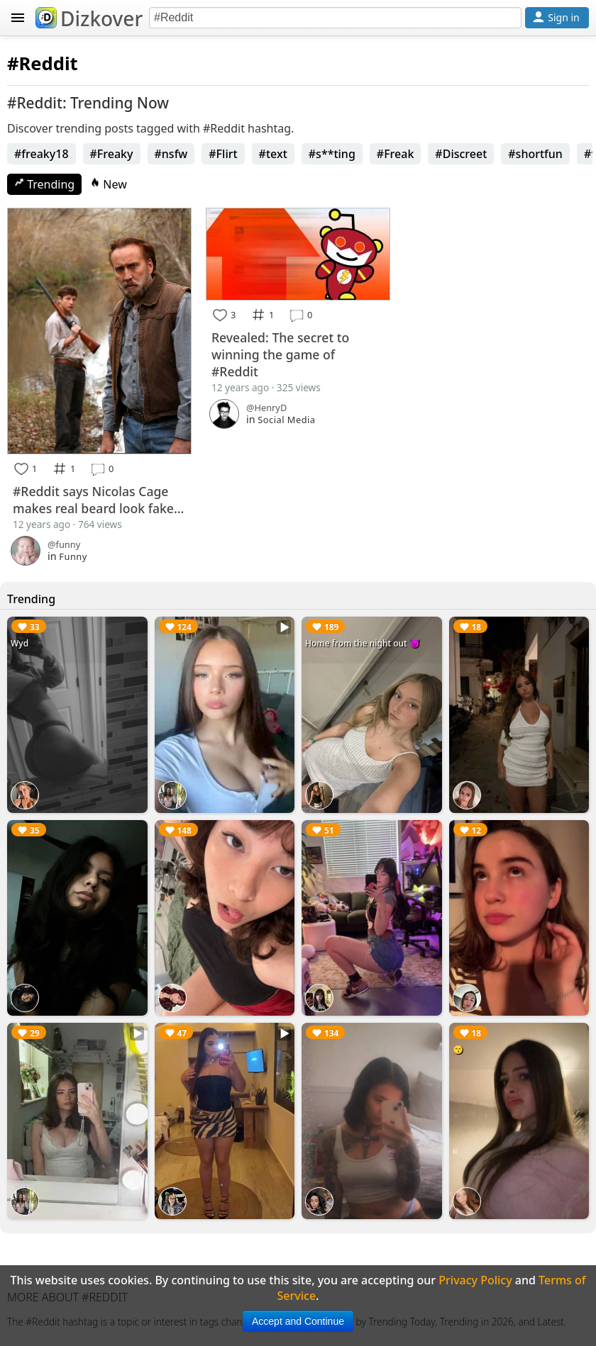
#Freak (395, 154)
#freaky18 (41, 154)
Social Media (286, 419)
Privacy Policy (475, 1280)
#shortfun (535, 154)
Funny (73, 556)
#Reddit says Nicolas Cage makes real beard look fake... (98, 500)
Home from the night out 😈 (362, 643)
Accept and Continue (298, 1321)
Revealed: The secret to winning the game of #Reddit (280, 354)
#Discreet (461, 154)
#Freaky (111, 154)
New (108, 184)
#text (273, 154)
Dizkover (89, 18)
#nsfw (171, 154)
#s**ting (332, 154)
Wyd (19, 643)
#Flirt (223, 154)
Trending (44, 184)
